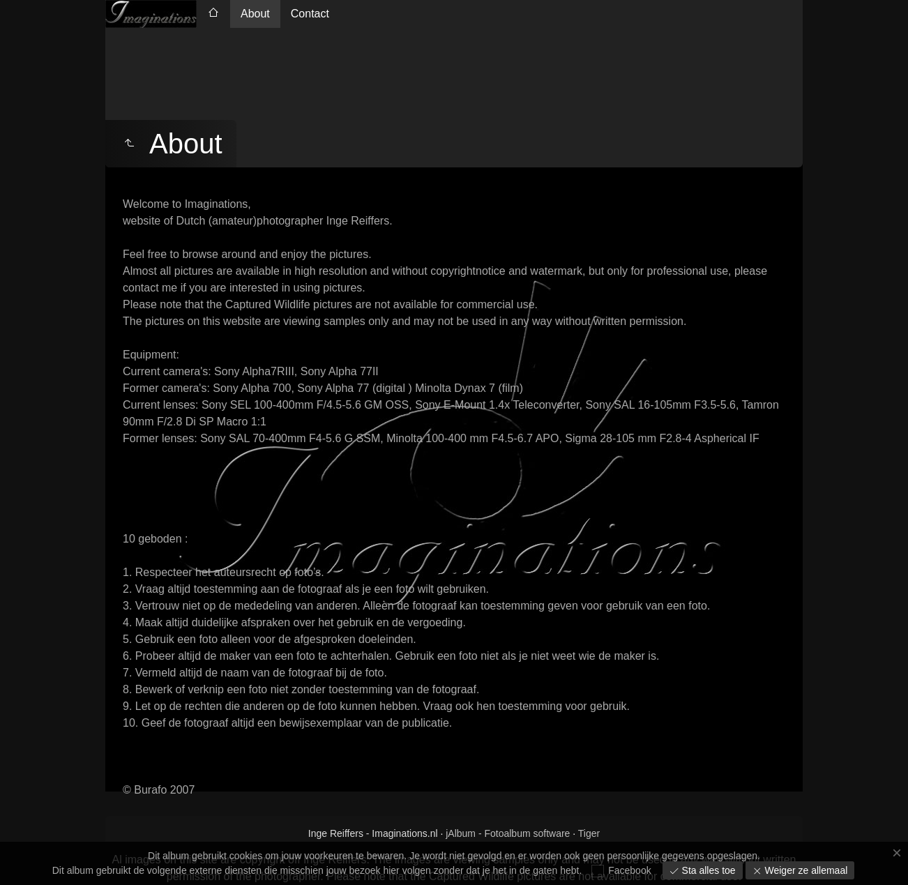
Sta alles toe (707, 870)
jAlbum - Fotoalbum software (508, 833)
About (255, 14)
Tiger (589, 833)
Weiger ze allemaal (805, 870)
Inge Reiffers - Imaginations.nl (373, 833)
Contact (310, 14)
